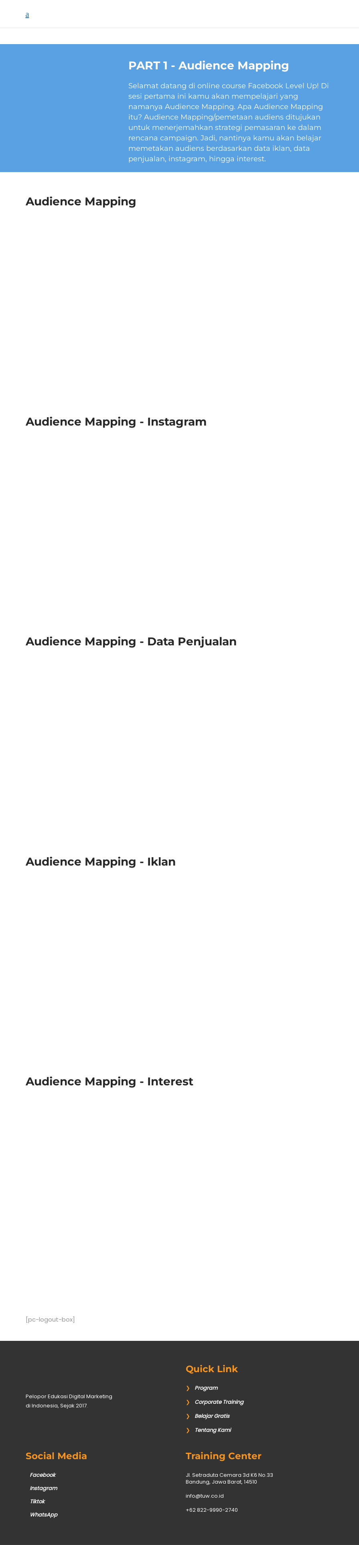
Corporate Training (219, 1402)
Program (206, 1388)
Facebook (42, 1475)
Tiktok (37, 1501)
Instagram (43, 1488)
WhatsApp (43, 1515)
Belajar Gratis (212, 1416)
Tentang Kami (213, 1430)
